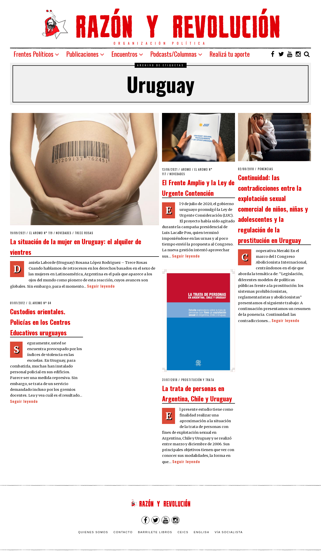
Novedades (63, 233)
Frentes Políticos (33, 54)
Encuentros (124, 54)
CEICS (183, 532)
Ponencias (265, 169)
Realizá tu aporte (229, 54)
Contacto (123, 532)
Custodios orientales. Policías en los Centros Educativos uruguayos (40, 321)
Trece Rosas (84, 233)
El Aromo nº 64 (40, 303)
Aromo (186, 169)
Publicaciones (82, 54)
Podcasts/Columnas (173, 54)
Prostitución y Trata (197, 380)
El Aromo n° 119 (41, 233)
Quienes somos (93, 532)
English (201, 532)
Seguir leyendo (101, 286)
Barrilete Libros (155, 532)
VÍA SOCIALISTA (229, 532)
